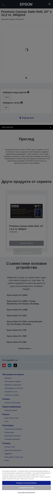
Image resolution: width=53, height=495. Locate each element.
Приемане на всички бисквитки (26, 483)
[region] (26, 481)
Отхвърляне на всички (26, 487)
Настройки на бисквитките (26, 492)
